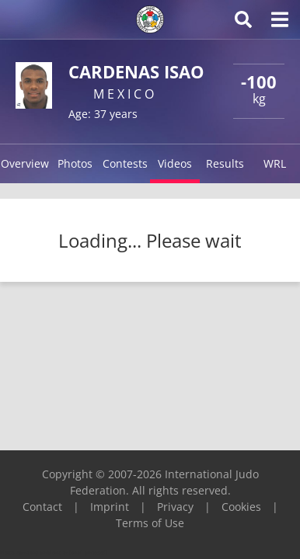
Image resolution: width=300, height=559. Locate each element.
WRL (274, 163)
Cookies (241, 506)
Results (225, 163)
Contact (42, 506)
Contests (125, 163)
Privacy (175, 506)
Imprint (109, 506)
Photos (75, 163)
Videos (175, 163)
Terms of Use (150, 523)
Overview (25, 163)
